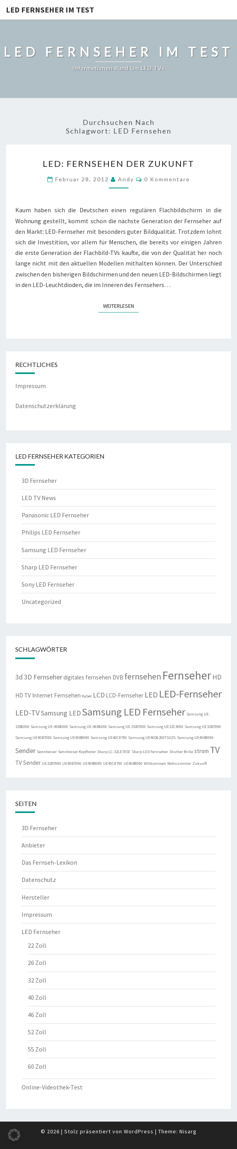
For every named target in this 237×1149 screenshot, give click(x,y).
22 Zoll (37, 945)
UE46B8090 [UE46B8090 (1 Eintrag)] (133, 763)
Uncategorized (41, 601)
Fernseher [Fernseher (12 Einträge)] (186, 675)
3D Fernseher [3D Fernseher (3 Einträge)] (43, 677)
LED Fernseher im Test (50, 9)
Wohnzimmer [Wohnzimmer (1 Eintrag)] (179, 763)
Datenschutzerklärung (45, 406)
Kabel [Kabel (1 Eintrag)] (87, 696)
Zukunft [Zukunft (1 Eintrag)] (199, 763)
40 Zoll (37, 997)
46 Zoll (37, 1015)
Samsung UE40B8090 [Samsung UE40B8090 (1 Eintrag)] (71, 737)
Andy (126, 179)
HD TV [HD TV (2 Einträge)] (23, 695)
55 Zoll (37, 1049)
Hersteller (35, 897)
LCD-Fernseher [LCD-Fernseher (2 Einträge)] (124, 695)
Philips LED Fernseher (51, 532)
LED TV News (39, 498)
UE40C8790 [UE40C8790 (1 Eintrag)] (112, 763)
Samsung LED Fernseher (54, 550)
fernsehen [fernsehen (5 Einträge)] (143, 676)
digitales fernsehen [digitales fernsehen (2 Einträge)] (87, 677)
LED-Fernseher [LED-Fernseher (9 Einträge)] (190, 693)
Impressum (30, 386)
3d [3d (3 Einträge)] (19, 677)
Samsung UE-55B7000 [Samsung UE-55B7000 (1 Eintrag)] (127, 726)
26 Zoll (37, 963)
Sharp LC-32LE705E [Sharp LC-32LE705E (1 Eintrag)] (113, 751)
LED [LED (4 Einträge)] (151, 694)
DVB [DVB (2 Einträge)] (117, 677)
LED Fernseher (41, 932)
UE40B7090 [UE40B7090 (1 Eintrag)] (71, 763)
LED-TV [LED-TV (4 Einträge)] (27, 712)
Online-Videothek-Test (52, 1087)
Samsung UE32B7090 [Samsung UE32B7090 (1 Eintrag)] (203, 726)
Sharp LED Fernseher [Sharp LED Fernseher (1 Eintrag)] (150, 751)
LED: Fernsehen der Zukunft (118, 163)
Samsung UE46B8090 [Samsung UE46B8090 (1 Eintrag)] (195, 737)
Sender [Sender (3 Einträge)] (25, 750)
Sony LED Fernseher (48, 584)
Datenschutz (39, 879)
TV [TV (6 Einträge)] (215, 749)
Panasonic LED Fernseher (55, 515)
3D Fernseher (39, 480)
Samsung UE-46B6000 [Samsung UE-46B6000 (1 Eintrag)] (88, 726)
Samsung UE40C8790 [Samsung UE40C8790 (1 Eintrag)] (108, 737)
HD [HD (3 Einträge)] (216, 677)
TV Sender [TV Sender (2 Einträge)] (28, 762)
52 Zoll (37, 1032)
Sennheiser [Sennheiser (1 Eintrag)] (47, 751)
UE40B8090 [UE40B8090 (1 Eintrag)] (92, 763)
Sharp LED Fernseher (49, 567)
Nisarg (188, 1131)
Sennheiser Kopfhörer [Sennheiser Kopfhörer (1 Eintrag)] (77, 751)
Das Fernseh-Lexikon (49, 862)
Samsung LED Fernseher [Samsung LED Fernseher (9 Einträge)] (133, 711)
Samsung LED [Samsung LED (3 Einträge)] (61, 713)
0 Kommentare (167, 179)
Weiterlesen (121, 305)
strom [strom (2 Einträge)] (201, 751)
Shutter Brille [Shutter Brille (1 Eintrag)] (181, 751)
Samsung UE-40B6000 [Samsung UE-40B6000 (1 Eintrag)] (49, 726)
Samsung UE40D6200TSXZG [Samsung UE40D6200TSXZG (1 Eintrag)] (152, 737)
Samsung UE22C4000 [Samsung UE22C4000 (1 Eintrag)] (165, 726)
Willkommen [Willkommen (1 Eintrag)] (155, 763)
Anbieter (33, 845)
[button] (14, 1135)
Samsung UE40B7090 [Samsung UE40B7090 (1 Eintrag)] (33, 737)
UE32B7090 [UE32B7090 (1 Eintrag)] (51, 763)
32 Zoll (37, 980)
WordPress (139, 1131)
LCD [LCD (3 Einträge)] (99, 695)
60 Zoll (37, 1066)
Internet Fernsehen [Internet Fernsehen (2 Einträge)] (56, 695)
